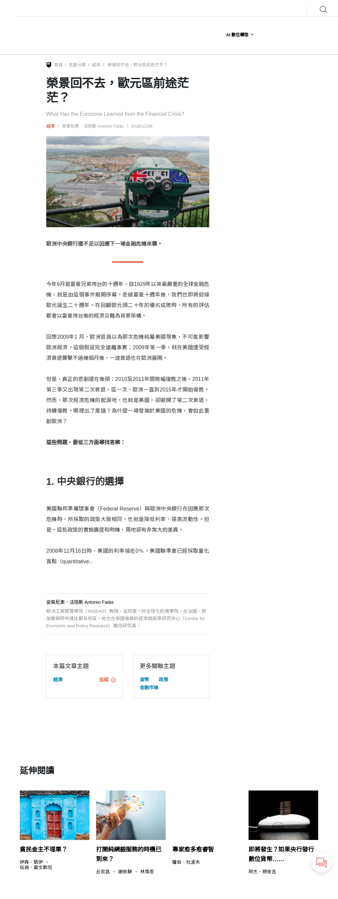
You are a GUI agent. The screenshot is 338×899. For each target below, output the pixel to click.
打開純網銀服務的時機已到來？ (128, 854)
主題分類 (77, 64)
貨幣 (144, 679)
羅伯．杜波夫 (186, 862)
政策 (163, 679)
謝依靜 (125, 872)
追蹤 (107, 679)
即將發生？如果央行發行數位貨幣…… (281, 854)
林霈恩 (147, 872)
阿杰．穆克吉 (262, 872)
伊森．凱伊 (31, 862)
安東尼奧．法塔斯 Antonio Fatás (93, 126)
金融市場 (149, 687)
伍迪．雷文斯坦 (36, 867)
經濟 (96, 64)
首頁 (58, 64)
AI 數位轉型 (240, 34)
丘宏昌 (103, 872)
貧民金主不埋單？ (43, 849)
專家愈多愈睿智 (193, 849)
